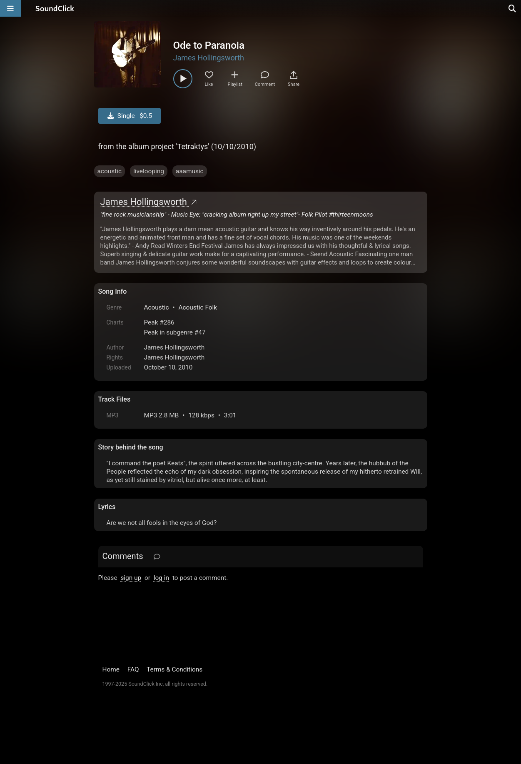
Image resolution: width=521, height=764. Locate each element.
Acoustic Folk (198, 307)
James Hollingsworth (208, 57)
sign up (130, 578)
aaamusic (190, 171)
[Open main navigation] (10, 8)
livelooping (148, 171)
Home (111, 669)
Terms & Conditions (174, 669)
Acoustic (156, 307)
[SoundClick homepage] (55, 8)
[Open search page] (512, 8)
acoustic (109, 171)
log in (161, 578)
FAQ (133, 669)
